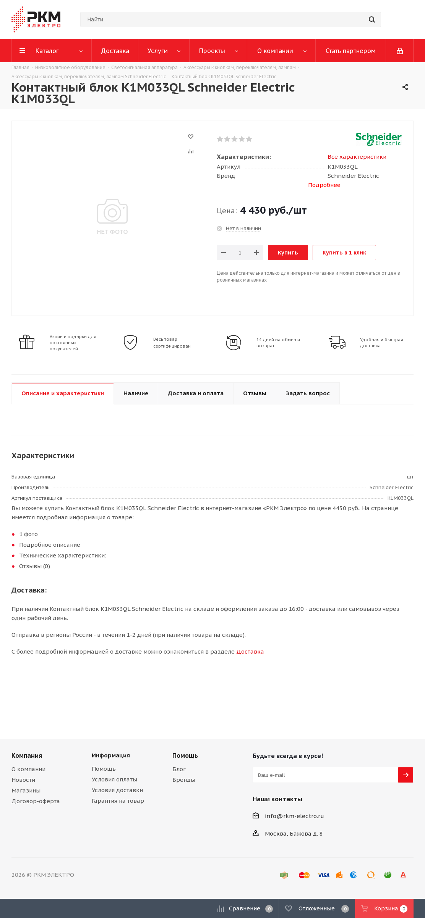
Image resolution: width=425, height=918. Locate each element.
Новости (23, 779)
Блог (179, 769)
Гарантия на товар (118, 800)
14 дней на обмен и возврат (278, 342)
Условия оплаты (114, 779)
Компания (26, 755)
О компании (28, 769)
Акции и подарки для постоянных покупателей (73, 342)
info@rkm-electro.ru (294, 816)
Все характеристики (357, 156)
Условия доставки (117, 790)
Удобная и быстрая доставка (381, 342)
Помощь (104, 768)
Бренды (183, 779)
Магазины (26, 790)
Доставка (250, 651)
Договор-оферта (35, 801)
